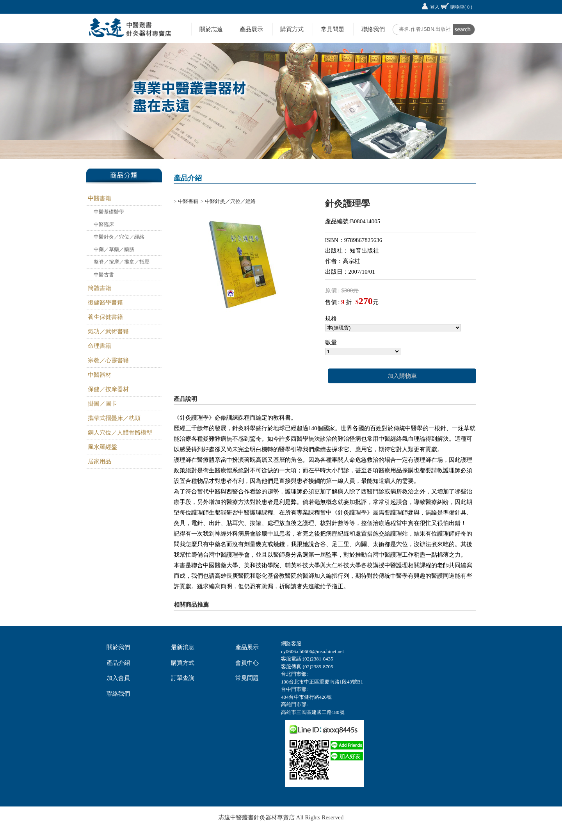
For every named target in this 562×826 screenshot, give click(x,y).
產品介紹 (118, 663)
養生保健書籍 (105, 317)
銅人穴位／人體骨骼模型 (120, 432)
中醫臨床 (104, 224)
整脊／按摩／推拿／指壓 (121, 262)
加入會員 (118, 678)
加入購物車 (402, 376)
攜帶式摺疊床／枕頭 (114, 418)
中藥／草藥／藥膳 (114, 249)
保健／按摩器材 (108, 389)
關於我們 (118, 647)
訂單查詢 (182, 678)
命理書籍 (99, 346)
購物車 (461, 7)
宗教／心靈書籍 (108, 360)
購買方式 (292, 29)
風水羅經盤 (102, 447)
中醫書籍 (99, 198)
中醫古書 (104, 275)
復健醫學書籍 (105, 302)
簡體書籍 (99, 288)
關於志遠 (211, 29)
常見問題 (332, 29)
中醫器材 (99, 375)
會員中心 (247, 663)
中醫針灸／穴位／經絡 (119, 237)
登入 (434, 7)
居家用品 (99, 461)
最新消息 (182, 647)
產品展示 (251, 29)
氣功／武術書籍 (108, 331)
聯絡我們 (373, 29)
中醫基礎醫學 (109, 212)
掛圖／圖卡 (102, 404)
